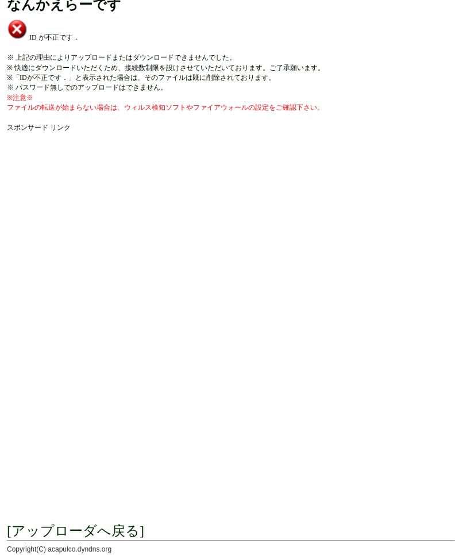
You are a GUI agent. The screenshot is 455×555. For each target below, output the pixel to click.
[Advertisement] (107, 240)
